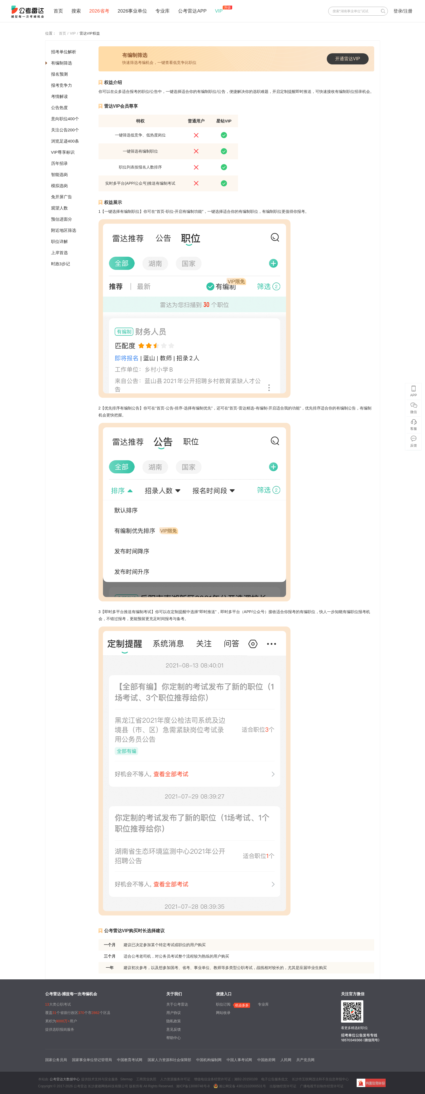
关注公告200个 (65, 129)
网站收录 (223, 1013)
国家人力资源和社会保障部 (169, 1060)
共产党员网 (305, 1060)
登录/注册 (402, 11)
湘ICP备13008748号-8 (193, 1086)
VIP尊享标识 (63, 152)
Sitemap (126, 1079)
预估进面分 (61, 219)
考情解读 (59, 96)
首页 (58, 11)
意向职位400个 (65, 118)
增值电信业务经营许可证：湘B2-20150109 (226, 1079)
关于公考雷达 (177, 1004)
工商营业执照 (146, 1079)
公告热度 (59, 107)
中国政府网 (266, 1060)
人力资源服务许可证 (175, 1079)
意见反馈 (173, 1029)
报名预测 (59, 74)
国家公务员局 (56, 1060)
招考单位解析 (63, 51)
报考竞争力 (61, 85)
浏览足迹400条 (65, 141)
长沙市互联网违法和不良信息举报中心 (320, 1079)
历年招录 (59, 163)
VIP (218, 11)
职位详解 (59, 241)
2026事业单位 (132, 11)
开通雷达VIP (347, 58)
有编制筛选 (61, 63)
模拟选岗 (59, 185)
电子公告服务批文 (274, 1079)
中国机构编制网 (209, 1060)
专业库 (162, 11)
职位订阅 (223, 1004)
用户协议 (173, 1013)
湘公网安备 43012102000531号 (239, 1086)
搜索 (76, 11)
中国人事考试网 (239, 1060)
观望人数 (59, 208)
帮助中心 (173, 1038)
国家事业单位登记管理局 (92, 1060)
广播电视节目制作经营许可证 (322, 1086)
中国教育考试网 (129, 1060)
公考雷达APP (192, 11)
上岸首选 (59, 252)
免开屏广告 (61, 196)
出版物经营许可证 (283, 1086)
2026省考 (99, 11)
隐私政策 (173, 1021)
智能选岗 (59, 174)
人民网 (285, 1060)
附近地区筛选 (63, 230)
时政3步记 (60, 263)
